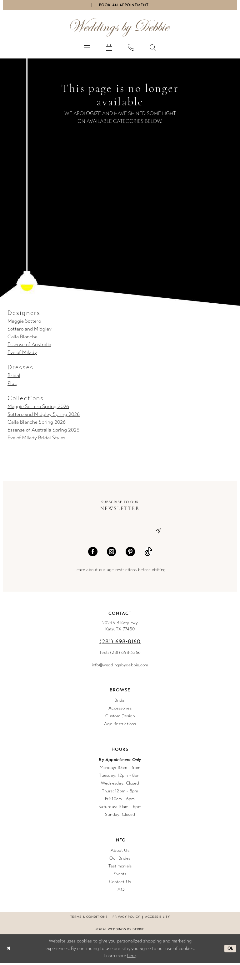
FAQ (120, 892)
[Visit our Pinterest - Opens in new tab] (130, 554)
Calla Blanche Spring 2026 (37, 424)
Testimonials (120, 868)
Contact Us (120, 884)
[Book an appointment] (120, 5)
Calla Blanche (23, 338)
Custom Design (120, 718)
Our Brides (119, 860)
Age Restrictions (120, 726)
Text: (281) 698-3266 (120, 655)
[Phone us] (131, 48)
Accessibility (157, 919)
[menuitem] (87, 48)
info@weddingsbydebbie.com (120, 667)
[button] (87, 48)
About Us (120, 853)
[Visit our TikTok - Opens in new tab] (148, 554)
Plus (12, 385)
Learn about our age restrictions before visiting (120, 572)
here (131, 958)
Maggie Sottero (24, 323)
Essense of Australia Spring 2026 (43, 431)
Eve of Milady (22, 354)
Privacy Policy (126, 919)
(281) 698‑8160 (120, 643)
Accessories (120, 710)
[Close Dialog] (9, 950)
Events (119, 876)
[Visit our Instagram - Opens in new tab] (111, 554)
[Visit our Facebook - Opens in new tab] (93, 554)
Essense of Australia (29, 346)
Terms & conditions (89, 919)
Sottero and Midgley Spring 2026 (44, 416)
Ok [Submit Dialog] (230, 951)
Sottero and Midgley (30, 330)
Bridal (14, 377)
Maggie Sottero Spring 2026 (38, 408)
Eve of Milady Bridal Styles (36, 439)
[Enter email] (120, 533)
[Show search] (153, 48)
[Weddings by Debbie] (120, 28)
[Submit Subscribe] (156, 533)
